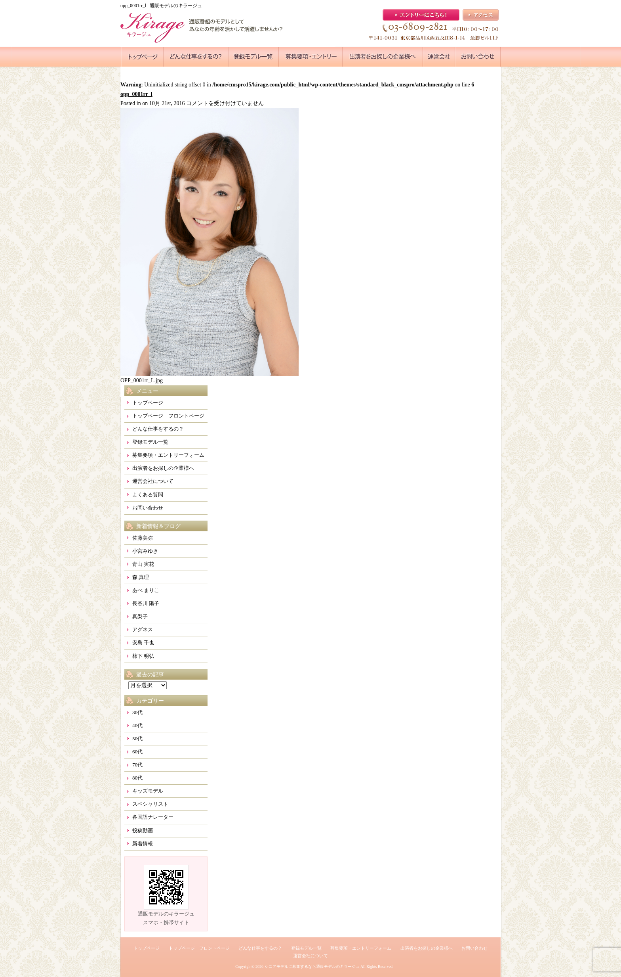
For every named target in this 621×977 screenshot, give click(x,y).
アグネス (142, 629)
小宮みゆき (145, 551)
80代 (137, 778)
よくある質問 (147, 495)
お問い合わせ (147, 508)
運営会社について (152, 481)
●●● (142, 57)
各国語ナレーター (152, 817)
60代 (137, 752)
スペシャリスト (150, 804)
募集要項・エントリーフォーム (168, 455)
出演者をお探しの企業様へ (163, 468)
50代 (137, 738)
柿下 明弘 (143, 656)
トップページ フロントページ (168, 416)
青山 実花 (143, 564)
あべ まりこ (145, 590)
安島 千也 (143, 643)
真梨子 (140, 616)
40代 (137, 725)
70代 (137, 765)
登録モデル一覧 (150, 442)
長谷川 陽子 (145, 603)
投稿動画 (142, 830)
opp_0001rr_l (136, 94)
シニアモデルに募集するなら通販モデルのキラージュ (312, 966)
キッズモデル (147, 791)
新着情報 (142, 844)
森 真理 (140, 577)
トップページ (147, 403)
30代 (137, 712)
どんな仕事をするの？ (158, 429)
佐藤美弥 (142, 538)
